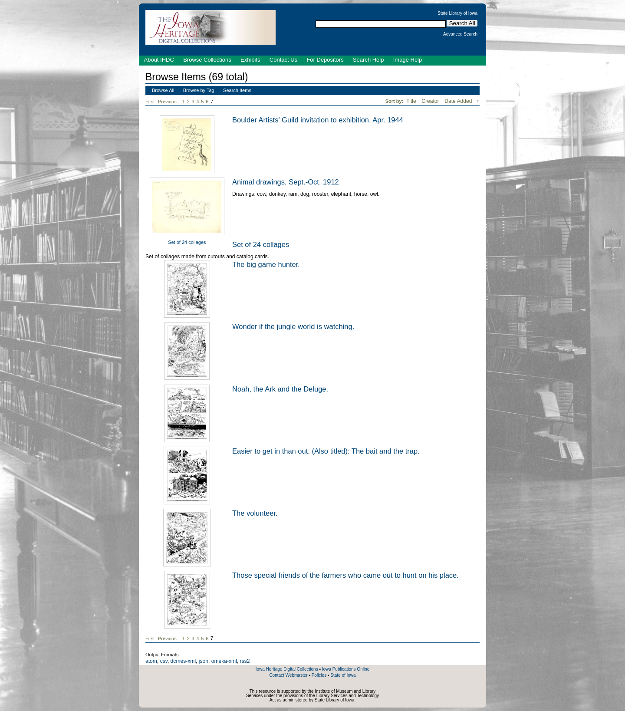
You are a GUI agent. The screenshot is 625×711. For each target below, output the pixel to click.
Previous (167, 101)
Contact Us (283, 59)
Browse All (163, 90)
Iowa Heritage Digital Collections (287, 669)
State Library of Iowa (457, 13)
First (150, 101)
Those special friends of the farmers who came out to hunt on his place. (345, 575)
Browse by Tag (198, 90)
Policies (319, 675)
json (203, 661)
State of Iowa (342, 675)
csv (164, 661)
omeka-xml (224, 661)
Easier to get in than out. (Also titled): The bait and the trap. (326, 451)
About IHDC (159, 59)
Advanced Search (460, 34)
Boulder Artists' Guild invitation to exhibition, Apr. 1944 (317, 120)
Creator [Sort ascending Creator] (431, 101)
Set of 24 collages (187, 242)
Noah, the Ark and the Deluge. (280, 389)
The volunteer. (255, 513)
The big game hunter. (266, 264)
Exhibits (250, 59)
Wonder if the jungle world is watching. (293, 326)
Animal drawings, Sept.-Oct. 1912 (285, 182)
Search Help (368, 59)
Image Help (407, 59)
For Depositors (324, 59)
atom (151, 661)
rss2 (245, 661)
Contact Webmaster (288, 675)
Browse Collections (207, 59)
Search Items (237, 90)
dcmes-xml (183, 661)
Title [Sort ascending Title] (412, 101)
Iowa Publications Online (346, 669)
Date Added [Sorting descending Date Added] (459, 101)
